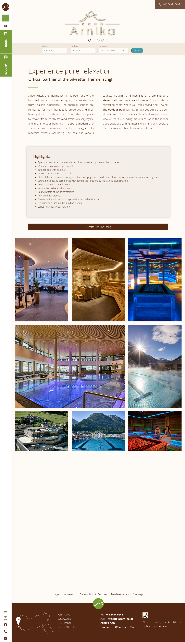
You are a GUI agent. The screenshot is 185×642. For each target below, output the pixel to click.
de (6, 30)
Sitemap (138, 608)
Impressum (69, 608)
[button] (89, 94)
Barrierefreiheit (120, 608)
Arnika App (107, 637)
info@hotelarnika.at (120, 633)
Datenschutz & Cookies (93, 608)
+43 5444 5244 (114, 628)
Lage (56, 608)
